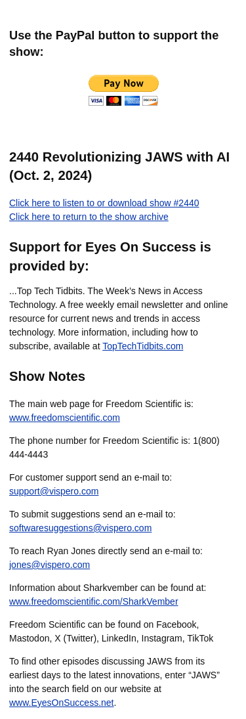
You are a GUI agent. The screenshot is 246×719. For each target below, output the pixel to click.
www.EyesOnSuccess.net (61, 702)
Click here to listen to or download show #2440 (104, 203)
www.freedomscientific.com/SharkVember (93, 601)
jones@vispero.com (49, 564)
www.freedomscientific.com (64, 417)
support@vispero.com (53, 491)
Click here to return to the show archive (89, 216)
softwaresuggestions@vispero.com (80, 528)
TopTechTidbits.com (142, 346)
